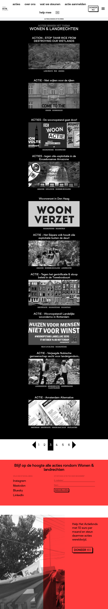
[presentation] (69, 498)
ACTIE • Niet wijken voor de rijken (54, 80)
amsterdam (35, 427)
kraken (48, 110)
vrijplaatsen (72, 427)
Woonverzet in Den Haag (54, 198)
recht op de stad (47, 346)
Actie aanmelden (75, 4)
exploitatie (50, 189)
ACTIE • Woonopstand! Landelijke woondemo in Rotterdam (54, 315)
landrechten (66, 268)
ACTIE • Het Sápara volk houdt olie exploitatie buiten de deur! (54, 236)
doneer (93, 8)
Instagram (19, 480)
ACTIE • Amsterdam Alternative (54, 397)
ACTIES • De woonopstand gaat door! (54, 119)
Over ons (30, 4)
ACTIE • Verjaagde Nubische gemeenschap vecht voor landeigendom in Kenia (54, 356)
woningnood (57, 110)
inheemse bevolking (63, 189)
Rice (55, 71)
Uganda (61, 71)
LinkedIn (18, 495)
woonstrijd (60, 228)
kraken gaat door (59, 427)
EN (57, 12)
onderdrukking (67, 386)
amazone (40, 189)
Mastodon (19, 485)
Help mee (45, 12)
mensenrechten (54, 386)
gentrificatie (42, 307)
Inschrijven (61, 490)
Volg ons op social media (23, 476)
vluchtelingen (54, 388)
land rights (48, 71)
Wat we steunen (50, 4)
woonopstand (48, 149)
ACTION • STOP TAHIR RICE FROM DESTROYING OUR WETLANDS (54, 39)
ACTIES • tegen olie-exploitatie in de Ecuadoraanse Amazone (54, 158)
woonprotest (60, 149)
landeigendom (41, 386)
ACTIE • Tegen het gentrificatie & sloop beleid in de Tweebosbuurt (54, 276)
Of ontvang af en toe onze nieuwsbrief (69, 476)
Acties (16, 4)
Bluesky (18, 490)
